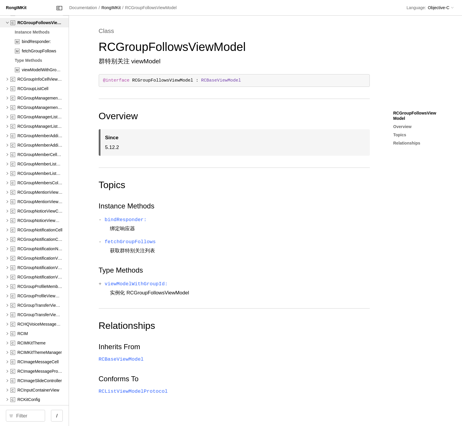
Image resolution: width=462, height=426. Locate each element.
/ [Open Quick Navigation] (106, 416)
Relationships (169, 325)
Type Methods (163, 270)
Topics (154, 185)
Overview (161, 116)
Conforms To (161, 379)
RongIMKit (166, 7)
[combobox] (52, 415)
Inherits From (162, 347)
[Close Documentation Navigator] (108, 8)
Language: (416, 7)
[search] (50, 416)
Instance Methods (169, 206)
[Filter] (52, 415)
